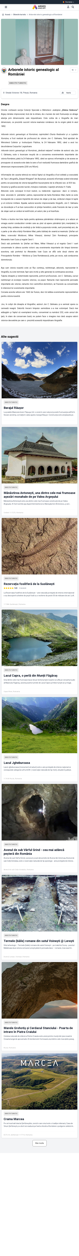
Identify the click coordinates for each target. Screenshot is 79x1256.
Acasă (7, 15)
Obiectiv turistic (19, 15)
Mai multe (39, 1143)
